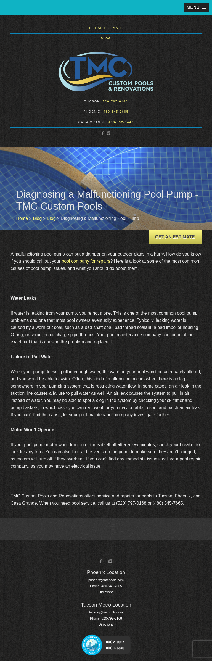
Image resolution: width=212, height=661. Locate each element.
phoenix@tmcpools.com (106, 580)
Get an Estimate (106, 28)
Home (22, 218)
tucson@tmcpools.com (106, 612)
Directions (106, 592)
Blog (106, 38)
